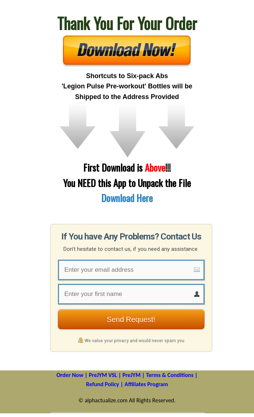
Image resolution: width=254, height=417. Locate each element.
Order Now (69, 375)
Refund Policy (102, 384)
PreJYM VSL (103, 375)
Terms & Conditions (169, 375)
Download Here (127, 198)
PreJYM (131, 375)
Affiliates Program (146, 384)
